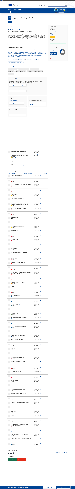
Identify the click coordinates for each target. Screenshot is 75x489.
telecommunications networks (31, 50)
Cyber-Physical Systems (12, 68)
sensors (18, 56)
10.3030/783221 (52, 34)
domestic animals (29, 59)
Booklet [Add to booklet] (58, 452)
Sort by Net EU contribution (27, 173)
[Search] (64, 5)
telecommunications (20, 50)
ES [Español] (12, 29)
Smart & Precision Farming (23, 68)
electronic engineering (11, 56)
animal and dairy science (20, 59)
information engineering (12, 50)
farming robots (10, 73)
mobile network (40, 50)
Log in (40, 5)
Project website (53, 31)
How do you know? (19, 0)
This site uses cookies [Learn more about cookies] (11, 487)
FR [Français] (14, 29)
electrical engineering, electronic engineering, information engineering (30, 49)
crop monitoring (11, 71)
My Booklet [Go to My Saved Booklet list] (64, 452)
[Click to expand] (46, 176)
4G (45, 53)
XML (13, 459)
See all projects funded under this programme (17, 85)
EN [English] (10, 29)
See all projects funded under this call (16, 114)
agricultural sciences (11, 59)
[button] (45, 5)
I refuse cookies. (64, 487)
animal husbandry (37, 59)
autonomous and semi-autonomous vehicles (35, 71)
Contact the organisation (15, 165)
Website (22, 165)
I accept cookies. (49, 487)
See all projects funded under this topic (16, 103)
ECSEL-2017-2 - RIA (12, 100)
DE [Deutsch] (8, 29)
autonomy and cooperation (20, 71)
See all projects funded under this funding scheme (37, 104)
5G (45, 50)
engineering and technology (12, 49)
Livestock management (35, 68)
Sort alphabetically (11, 173)
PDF (22, 459)
